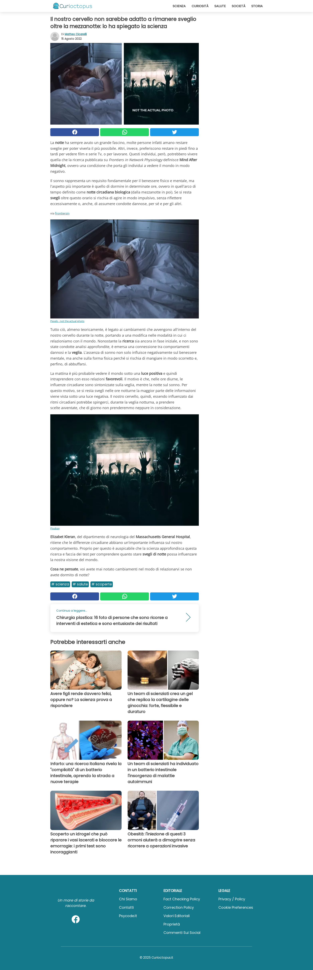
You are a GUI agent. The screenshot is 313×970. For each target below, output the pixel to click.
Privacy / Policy (231, 899)
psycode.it (128, 915)
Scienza (179, 6)
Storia (257, 6)
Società (238, 6)
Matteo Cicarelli (76, 34)
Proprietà (171, 924)
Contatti (126, 907)
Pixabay (55, 528)
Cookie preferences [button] (235, 907)
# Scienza (60, 584)
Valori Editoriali (176, 915)
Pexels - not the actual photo (67, 321)
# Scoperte (101, 584)
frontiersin (62, 213)
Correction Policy (178, 907)
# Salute (80, 584)
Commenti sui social (181, 932)
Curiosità (200, 6)
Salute (220, 6)
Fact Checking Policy (181, 899)
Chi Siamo (128, 899)
